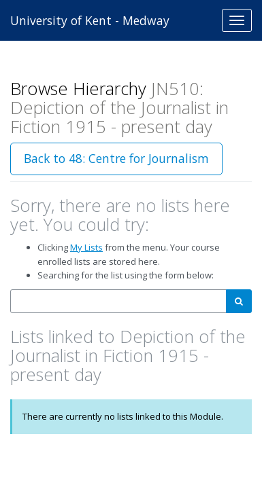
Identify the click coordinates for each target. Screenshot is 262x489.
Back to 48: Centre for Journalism (116, 158)
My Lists (86, 247)
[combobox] (118, 301)
